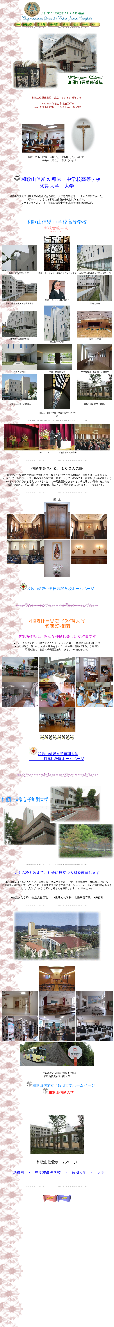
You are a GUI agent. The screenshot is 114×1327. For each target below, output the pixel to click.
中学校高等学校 (48, 1172)
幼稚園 (18, 1172)
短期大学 (79, 1172)
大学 (101, 1172)
